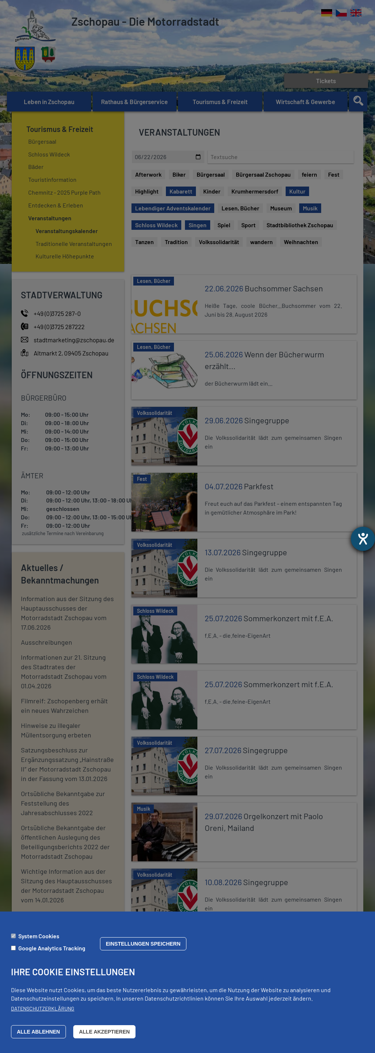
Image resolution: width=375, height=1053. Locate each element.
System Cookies (38, 935)
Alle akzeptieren (104, 1032)
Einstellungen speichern (143, 944)
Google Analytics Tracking (51, 948)
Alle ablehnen (38, 1032)
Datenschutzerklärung (42, 1009)
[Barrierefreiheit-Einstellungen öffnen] (363, 539)
